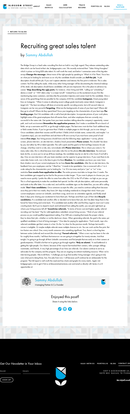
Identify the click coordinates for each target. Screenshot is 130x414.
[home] (17, 7)
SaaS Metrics (88, 363)
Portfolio (102, 363)
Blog (113, 363)
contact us (124, 363)
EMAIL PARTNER (120, 6)
